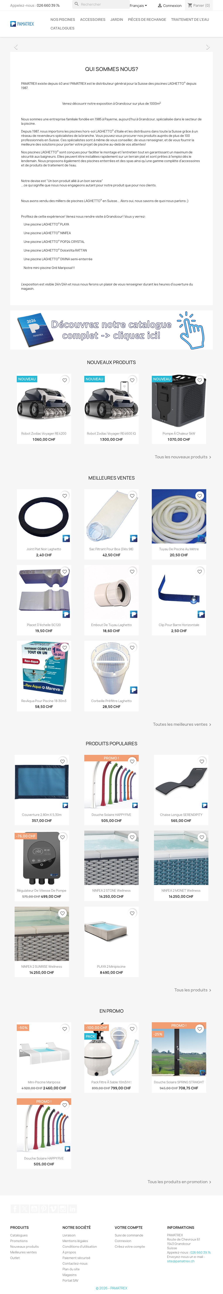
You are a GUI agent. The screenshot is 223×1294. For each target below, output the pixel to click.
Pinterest (43, 1209)
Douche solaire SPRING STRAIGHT (179, 1082)
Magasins (70, 1275)
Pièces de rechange (147, 19)
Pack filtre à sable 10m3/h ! (111, 1082)
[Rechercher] (101, 4)
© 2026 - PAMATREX (111, 1288)
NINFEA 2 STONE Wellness (111, 890)
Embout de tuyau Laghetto (111, 625)
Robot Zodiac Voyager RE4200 (43, 433)
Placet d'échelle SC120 (44, 625)
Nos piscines (63, 19)
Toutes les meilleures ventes (183, 724)
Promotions (19, 1241)
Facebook (15, 1209)
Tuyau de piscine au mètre (179, 549)
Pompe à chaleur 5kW (179, 433)
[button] (25, 44)
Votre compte (129, 1227)
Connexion (123, 1241)
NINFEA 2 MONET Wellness (181, 890)
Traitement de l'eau (190, 19)
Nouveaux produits (24, 1246)
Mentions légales (75, 1241)
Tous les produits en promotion (180, 1182)
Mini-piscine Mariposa (44, 1082)
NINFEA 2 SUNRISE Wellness (41, 966)
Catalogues (62, 28)
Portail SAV (70, 1280)
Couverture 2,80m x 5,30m (41, 815)
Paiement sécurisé (76, 1258)
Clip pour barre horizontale (179, 625)
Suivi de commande (129, 1235)
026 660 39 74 (48, 5)
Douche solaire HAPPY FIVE (111, 815)
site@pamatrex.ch (180, 1261)
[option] (111, 44)
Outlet (15, 1258)
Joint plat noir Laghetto (44, 549)
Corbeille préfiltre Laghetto (111, 701)
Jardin (116, 19)
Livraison (69, 1235)
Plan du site (71, 1269)
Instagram (63, 1209)
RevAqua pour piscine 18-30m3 (43, 701)
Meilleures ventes (23, 1252)
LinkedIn (72, 1209)
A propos (69, 1252)
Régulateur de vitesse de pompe (41, 890)
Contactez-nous (75, 1263)
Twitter (24, 1209)
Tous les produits (193, 990)
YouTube (34, 1209)
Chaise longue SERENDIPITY (181, 815)
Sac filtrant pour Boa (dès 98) (111, 549)
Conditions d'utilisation (80, 1246)
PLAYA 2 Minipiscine (111, 966)
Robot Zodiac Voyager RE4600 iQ (111, 433)
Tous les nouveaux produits (184, 457)
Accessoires (92, 19)
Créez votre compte (130, 1246)
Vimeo (53, 1209)
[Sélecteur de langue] (139, 5)
